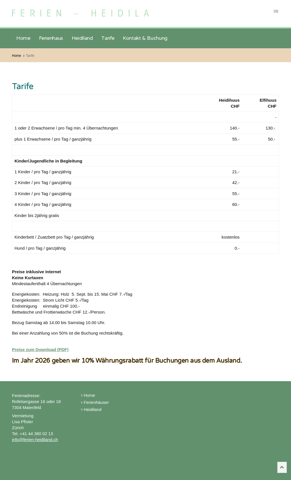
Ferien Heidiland (91, 10)
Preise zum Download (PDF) (40, 349)
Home (88, 395)
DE (276, 11)
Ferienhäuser (95, 402)
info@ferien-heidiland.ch (35, 439)
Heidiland (91, 409)
